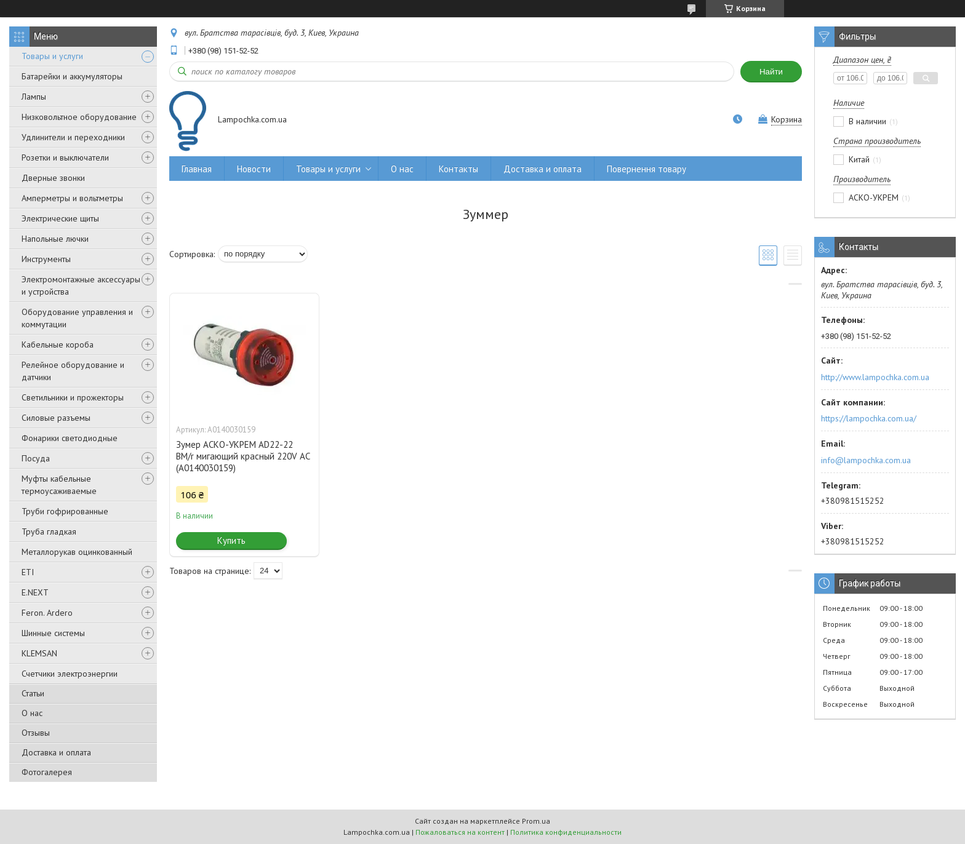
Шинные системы (53, 633)
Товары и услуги (52, 56)
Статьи (33, 693)
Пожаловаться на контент (460, 832)
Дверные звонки (53, 177)
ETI (28, 572)
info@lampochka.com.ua (866, 460)
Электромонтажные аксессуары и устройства (81, 285)
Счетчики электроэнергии (70, 673)
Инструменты (46, 259)
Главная (197, 168)
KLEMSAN (39, 653)
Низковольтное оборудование (79, 116)
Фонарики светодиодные (70, 438)
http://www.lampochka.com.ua (875, 377)
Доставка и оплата (56, 752)
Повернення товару (646, 168)
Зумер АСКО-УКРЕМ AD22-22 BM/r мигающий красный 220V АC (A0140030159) (243, 456)
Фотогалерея (47, 772)
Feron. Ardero (47, 612)
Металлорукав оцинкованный (77, 551)
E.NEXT (35, 592)
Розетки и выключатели (65, 157)
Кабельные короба (58, 344)
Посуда (36, 458)
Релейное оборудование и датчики (73, 371)
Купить (231, 540)
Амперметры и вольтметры (72, 198)
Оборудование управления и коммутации (77, 318)
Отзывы (36, 732)
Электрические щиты (60, 218)
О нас (32, 713)
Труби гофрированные (65, 511)
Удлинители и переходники (73, 137)
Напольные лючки (55, 238)
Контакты (458, 168)
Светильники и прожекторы (73, 397)
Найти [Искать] (771, 71)
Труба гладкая (49, 531)
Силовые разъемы (56, 417)
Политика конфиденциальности (566, 832)
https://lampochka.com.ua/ (868, 418)
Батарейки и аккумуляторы (72, 76)
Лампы (34, 96)
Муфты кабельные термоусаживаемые (59, 484)
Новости (254, 168)
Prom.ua (536, 821)
